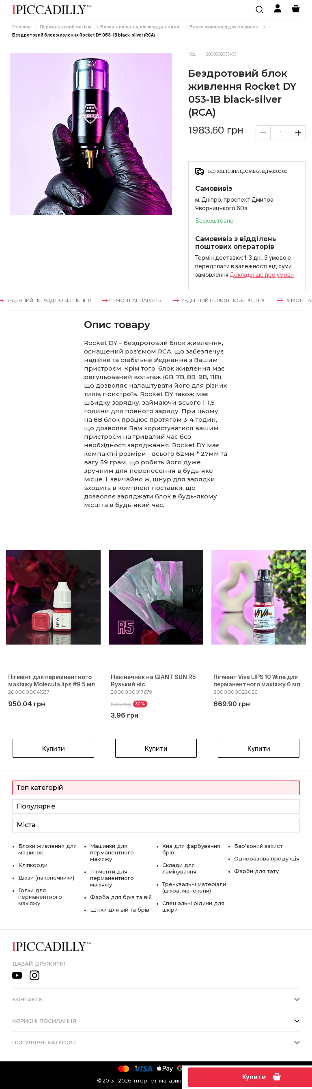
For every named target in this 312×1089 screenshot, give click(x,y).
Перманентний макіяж (65, 27)
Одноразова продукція (266, 858)
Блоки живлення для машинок (223, 27)
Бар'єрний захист (258, 846)
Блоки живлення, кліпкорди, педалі (140, 27)
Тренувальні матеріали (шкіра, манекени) (194, 887)
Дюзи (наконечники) (46, 877)
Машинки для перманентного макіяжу (112, 852)
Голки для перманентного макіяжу (40, 896)
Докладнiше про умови (262, 275)
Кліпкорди (32, 865)
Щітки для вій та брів (119, 909)
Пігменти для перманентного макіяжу (112, 878)
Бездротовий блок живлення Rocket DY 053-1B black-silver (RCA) (83, 35)
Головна (21, 27)
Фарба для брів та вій (121, 897)
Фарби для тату (256, 871)
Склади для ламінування (179, 868)
